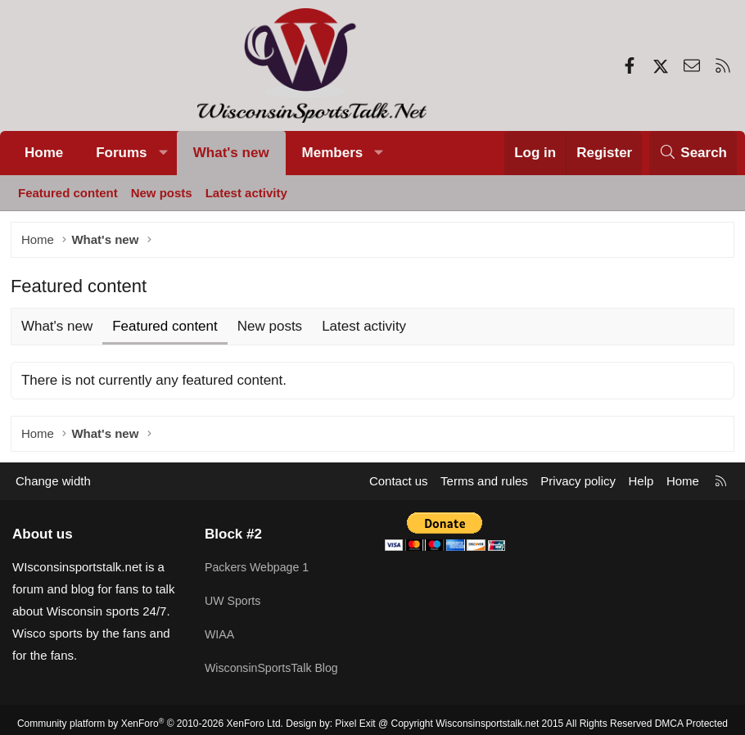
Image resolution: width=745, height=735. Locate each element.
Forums (121, 152)
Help (641, 484)
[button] (163, 153)
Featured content (68, 193)
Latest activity (246, 193)
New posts (161, 193)
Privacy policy (578, 484)
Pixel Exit (355, 716)
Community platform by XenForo (150, 716)
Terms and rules (484, 484)
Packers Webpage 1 (260, 568)
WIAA (220, 632)
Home (44, 152)
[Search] (693, 153)
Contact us (398, 484)
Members (332, 152)
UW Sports (234, 600)
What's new (231, 152)
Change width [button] (53, 484)
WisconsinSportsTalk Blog (275, 664)
